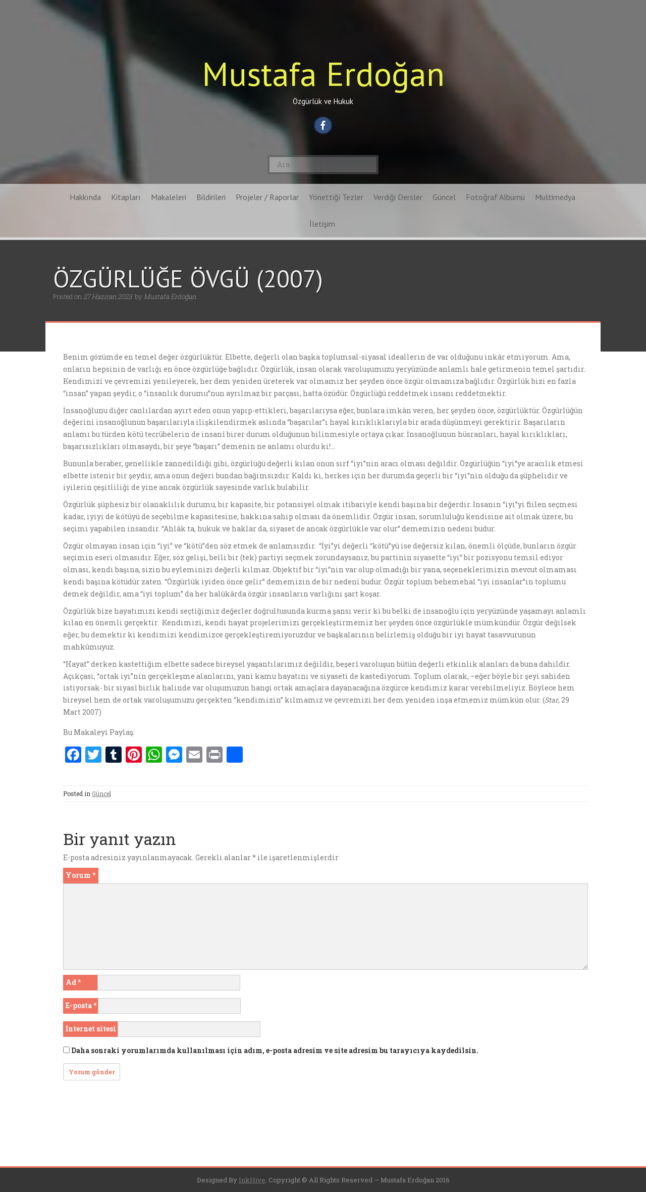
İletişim (322, 224)
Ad (73, 982)
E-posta (81, 1005)
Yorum (80, 875)
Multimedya (555, 197)
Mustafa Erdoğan (323, 73)
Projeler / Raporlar (267, 197)
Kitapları (126, 197)
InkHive (252, 1179)
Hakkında (85, 197)
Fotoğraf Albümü (495, 197)
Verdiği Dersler (397, 197)
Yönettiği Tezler (336, 197)
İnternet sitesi (91, 1028)
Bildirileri (211, 197)
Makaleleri (168, 197)
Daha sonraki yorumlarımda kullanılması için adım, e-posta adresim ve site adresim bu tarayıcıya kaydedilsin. (274, 1050)
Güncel (444, 197)
